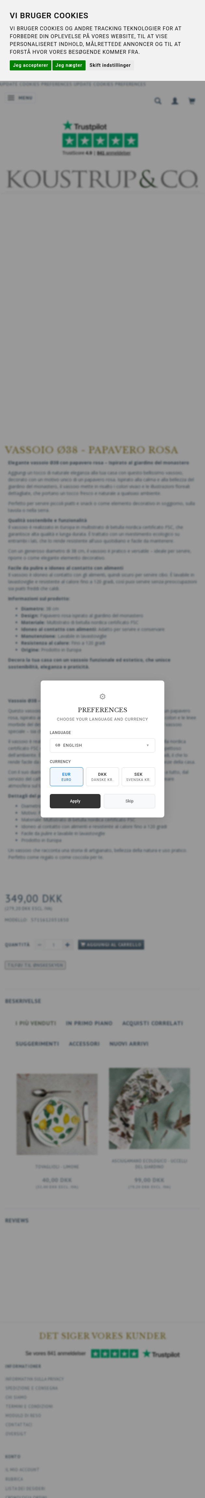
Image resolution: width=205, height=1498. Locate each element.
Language (60, 732)
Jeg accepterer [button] (30, 65)
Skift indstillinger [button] (110, 65)
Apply (75, 801)
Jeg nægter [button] (69, 65)
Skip (129, 801)
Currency (60, 761)
